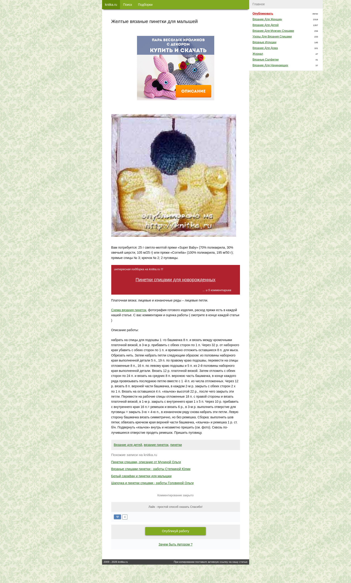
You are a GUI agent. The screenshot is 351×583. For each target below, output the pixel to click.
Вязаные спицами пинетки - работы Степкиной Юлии (151, 469)
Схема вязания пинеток (128, 310)
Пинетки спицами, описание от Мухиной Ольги (146, 462)
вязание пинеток (156, 445)
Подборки (145, 4)
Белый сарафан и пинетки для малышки (141, 476)
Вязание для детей (128, 445)
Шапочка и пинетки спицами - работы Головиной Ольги (152, 483)
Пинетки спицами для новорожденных (176, 279)
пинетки (176, 445)
